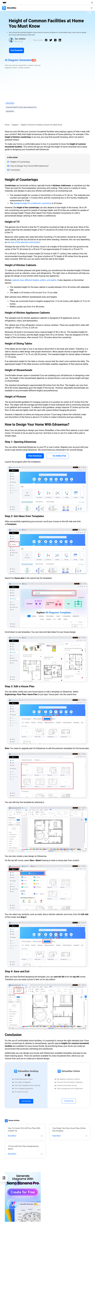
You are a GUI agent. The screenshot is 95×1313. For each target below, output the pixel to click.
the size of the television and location (24, 242)
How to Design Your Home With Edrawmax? (29, 166)
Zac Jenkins (20, 39)
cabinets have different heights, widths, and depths (34, 280)
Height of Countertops (20, 162)
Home (7, 125)
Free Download (16, 50)
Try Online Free (57, 456)
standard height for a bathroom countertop (33, 203)
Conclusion (15, 170)
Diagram (15, 125)
